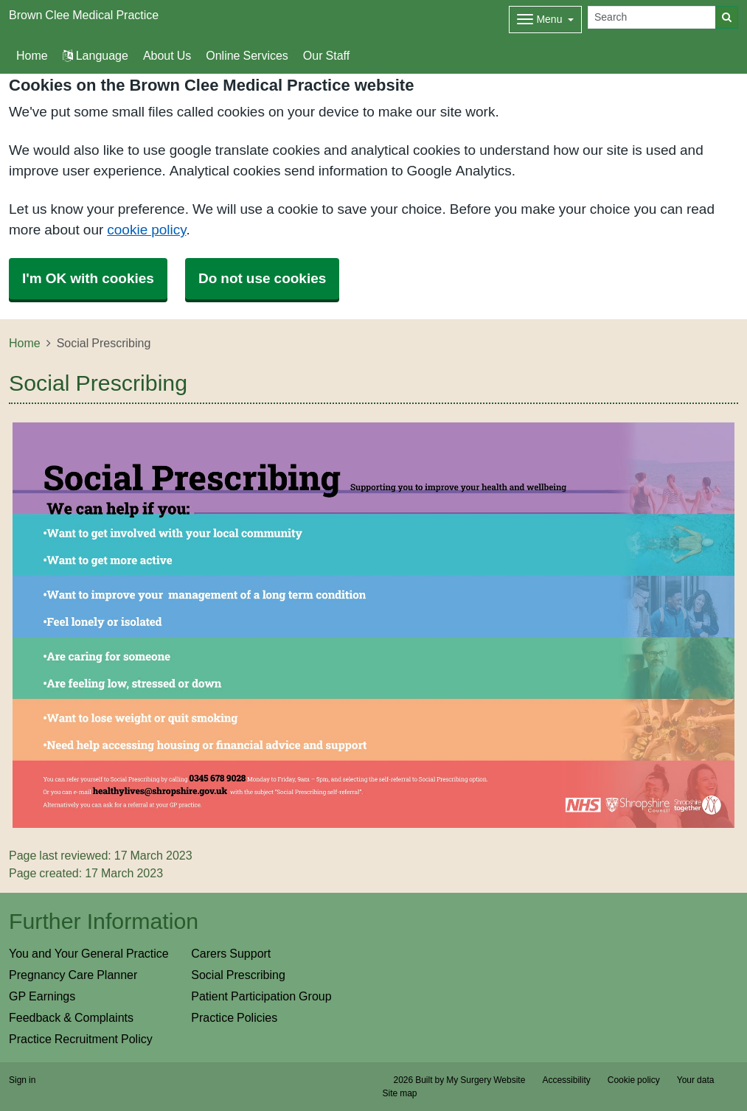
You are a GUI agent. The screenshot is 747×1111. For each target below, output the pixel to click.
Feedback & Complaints (71, 1017)
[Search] (652, 17)
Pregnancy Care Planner (73, 975)
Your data (696, 1080)
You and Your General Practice (89, 953)
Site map (400, 1093)
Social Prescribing (238, 975)
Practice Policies (234, 1017)
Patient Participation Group (261, 996)
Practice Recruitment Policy (81, 1039)
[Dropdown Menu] (545, 19)
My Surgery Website (485, 1080)
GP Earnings (42, 996)
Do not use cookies (262, 278)
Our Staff (326, 55)
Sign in (22, 1080)
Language (95, 55)
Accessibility (566, 1080)
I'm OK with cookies (88, 278)
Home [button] (32, 55)
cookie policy (146, 230)
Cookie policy (634, 1080)
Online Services (247, 55)
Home (25, 343)
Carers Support (231, 953)
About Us (167, 55)
